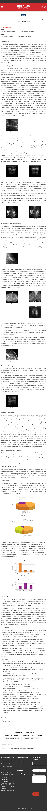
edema (40, 735)
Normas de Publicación (7, 761)
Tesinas (23, 15)
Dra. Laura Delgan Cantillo (11, 735)
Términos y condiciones (7, 764)
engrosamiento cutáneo (12, 738)
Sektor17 (30, 808)
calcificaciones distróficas (30, 729)
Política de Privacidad (6, 766)
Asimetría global (14, 729)
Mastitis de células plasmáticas (32, 738)
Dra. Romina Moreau (28, 735)
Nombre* (35, 769)
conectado (16, 748)
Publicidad (19, 764)
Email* (42, 769)
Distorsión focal (30, 732)
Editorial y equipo (21, 761)
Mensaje (39, 777)
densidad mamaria (17, 732)
